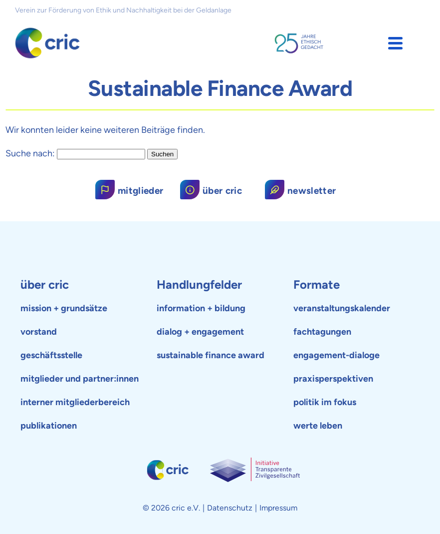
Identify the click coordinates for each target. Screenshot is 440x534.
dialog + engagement (200, 331)
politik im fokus (324, 402)
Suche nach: (30, 153)
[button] (395, 43)
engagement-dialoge (336, 355)
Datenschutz (229, 508)
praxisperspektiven (333, 378)
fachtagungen (322, 331)
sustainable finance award (210, 355)
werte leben (317, 425)
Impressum (278, 508)
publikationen (48, 425)
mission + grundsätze (63, 308)
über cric (44, 284)
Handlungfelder (199, 284)
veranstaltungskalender (341, 308)
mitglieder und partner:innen (79, 378)
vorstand (38, 331)
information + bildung (201, 308)
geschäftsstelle (51, 355)
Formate (316, 284)
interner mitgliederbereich (75, 402)
